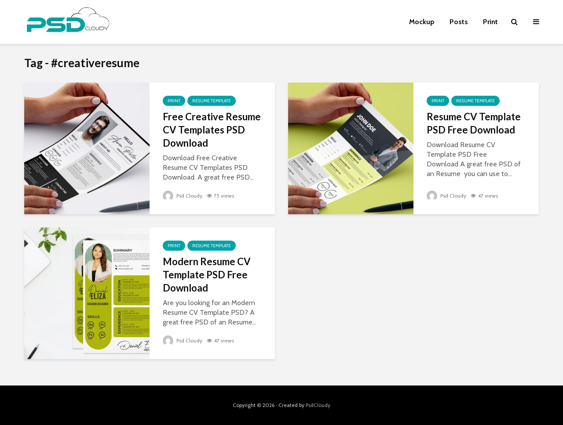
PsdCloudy (318, 405)
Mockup (422, 22)
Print (490, 22)
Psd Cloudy (182, 195)
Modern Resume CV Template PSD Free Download (207, 275)
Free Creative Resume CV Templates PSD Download (212, 130)
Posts (459, 22)
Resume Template (211, 101)
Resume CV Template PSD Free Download (474, 123)
